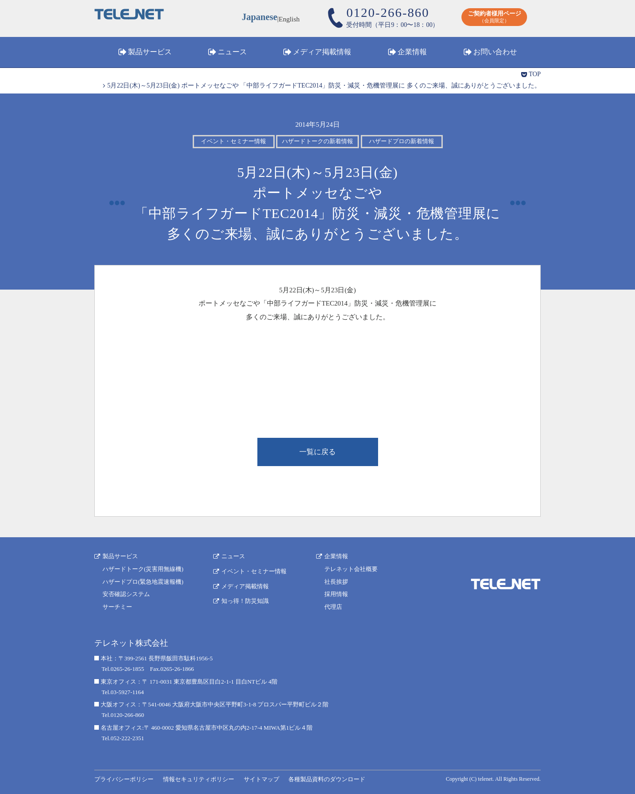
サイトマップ (261, 779)
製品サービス (150, 52)
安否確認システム (126, 594)
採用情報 (336, 594)
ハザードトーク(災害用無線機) (143, 569)
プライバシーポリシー (124, 779)
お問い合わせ (495, 52)
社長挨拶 (336, 581)
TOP (535, 74)
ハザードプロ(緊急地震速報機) (143, 581)
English (289, 18)
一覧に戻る (317, 452)
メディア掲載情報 (322, 52)
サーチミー (117, 606)
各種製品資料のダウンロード (326, 779)
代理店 (333, 606)
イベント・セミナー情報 (254, 571)
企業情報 (412, 52)
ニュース (232, 52)
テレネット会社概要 (351, 569)
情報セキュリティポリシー (198, 779)
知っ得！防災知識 (245, 600)
